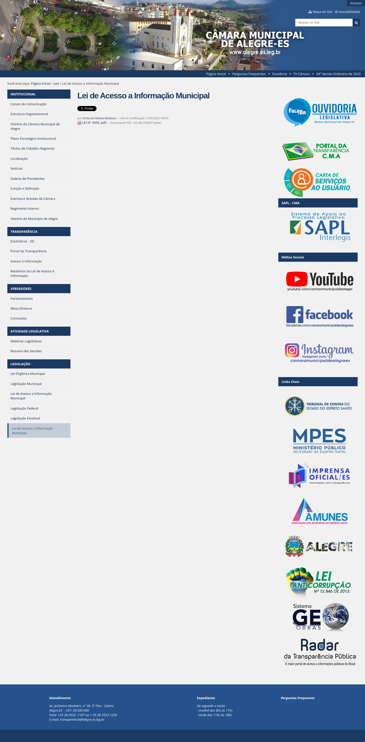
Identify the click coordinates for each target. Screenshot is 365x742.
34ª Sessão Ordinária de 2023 (338, 74)
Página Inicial (216, 74)
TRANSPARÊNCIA (24, 231)
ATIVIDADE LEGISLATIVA (30, 331)
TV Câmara (302, 74)
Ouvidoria (279, 74)
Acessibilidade (349, 11)
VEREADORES (21, 288)
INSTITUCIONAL (23, 94)
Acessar (356, 3)
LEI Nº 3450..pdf (92, 122)
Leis (56, 83)
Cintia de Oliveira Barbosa (99, 118)
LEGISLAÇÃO (20, 364)
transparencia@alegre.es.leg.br (82, 719)
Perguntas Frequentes (248, 74)
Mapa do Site (323, 11)
